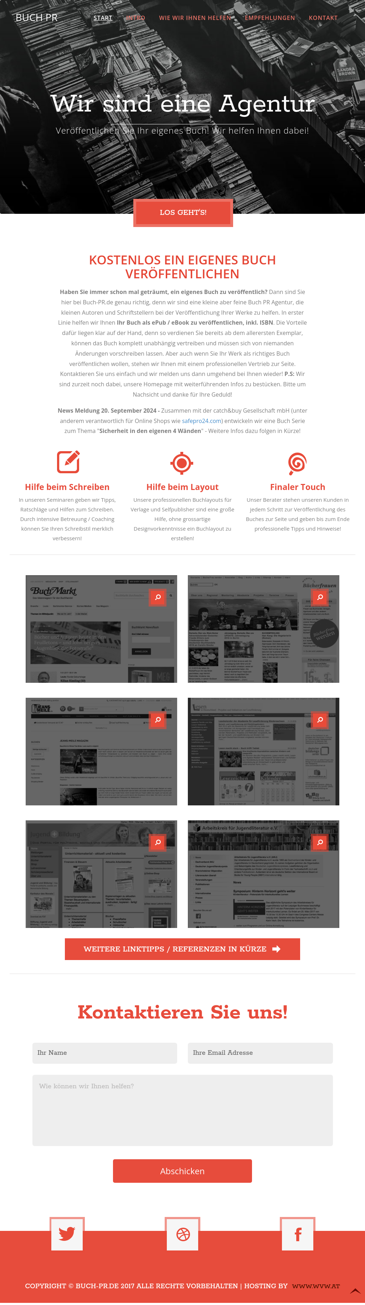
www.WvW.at (316, 1288)
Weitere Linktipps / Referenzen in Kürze (182, 949)
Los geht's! (186, 213)
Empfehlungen (270, 18)
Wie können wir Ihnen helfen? (182, 1111)
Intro (135, 18)
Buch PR (36, 17)
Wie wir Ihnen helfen (195, 18)
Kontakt (323, 18)
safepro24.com (201, 421)
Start (103, 18)
